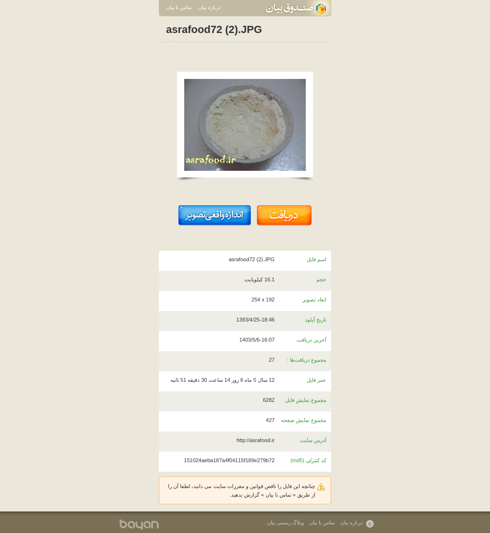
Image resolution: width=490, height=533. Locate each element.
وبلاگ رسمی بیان (285, 522)
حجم (321, 279)
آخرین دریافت (311, 340)
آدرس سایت (313, 440)
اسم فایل (316, 259)
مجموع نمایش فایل (305, 400)
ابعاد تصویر (314, 299)
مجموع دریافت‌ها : (306, 360)
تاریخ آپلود (315, 319)
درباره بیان (209, 7)
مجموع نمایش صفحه (303, 420)
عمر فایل (316, 380)
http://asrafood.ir (255, 440)
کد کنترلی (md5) (308, 460)
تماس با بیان (179, 7)
